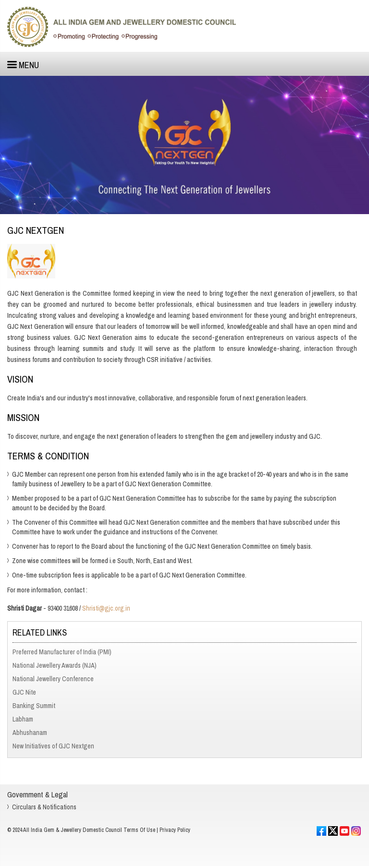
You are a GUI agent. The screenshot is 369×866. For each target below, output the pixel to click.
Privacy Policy (175, 830)
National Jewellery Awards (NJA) (54, 665)
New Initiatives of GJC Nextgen (53, 746)
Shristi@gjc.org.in (106, 608)
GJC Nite (24, 692)
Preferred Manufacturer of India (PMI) (61, 652)
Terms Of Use (139, 830)
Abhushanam (29, 732)
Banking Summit (33, 705)
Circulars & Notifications (44, 807)
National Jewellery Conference (53, 678)
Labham (22, 719)
